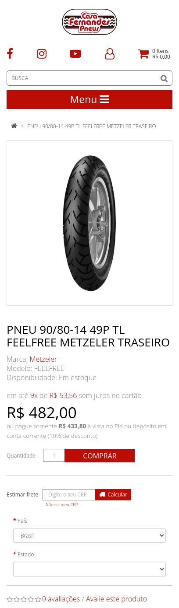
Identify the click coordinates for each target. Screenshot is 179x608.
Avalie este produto (116, 599)
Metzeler (43, 359)
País (23, 520)
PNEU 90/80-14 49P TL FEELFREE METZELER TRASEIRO (91, 126)
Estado (26, 554)
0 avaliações (61, 599)
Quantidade (21, 455)
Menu (89, 99)
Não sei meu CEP (62, 504)
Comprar (99, 456)
